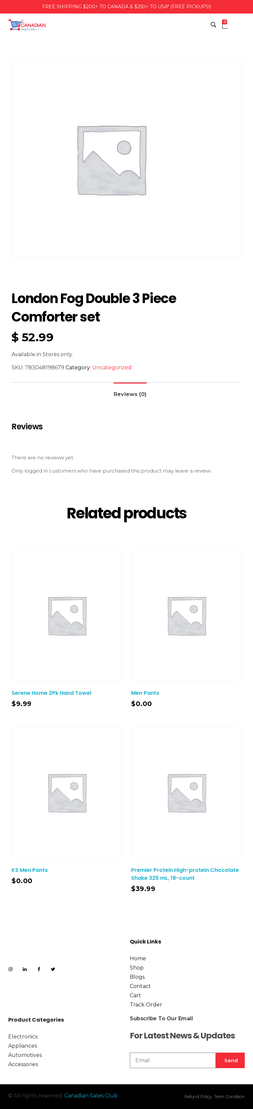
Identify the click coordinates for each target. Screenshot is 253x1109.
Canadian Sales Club (91, 1096)
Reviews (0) (130, 394)
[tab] (130, 391)
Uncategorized (112, 367)
